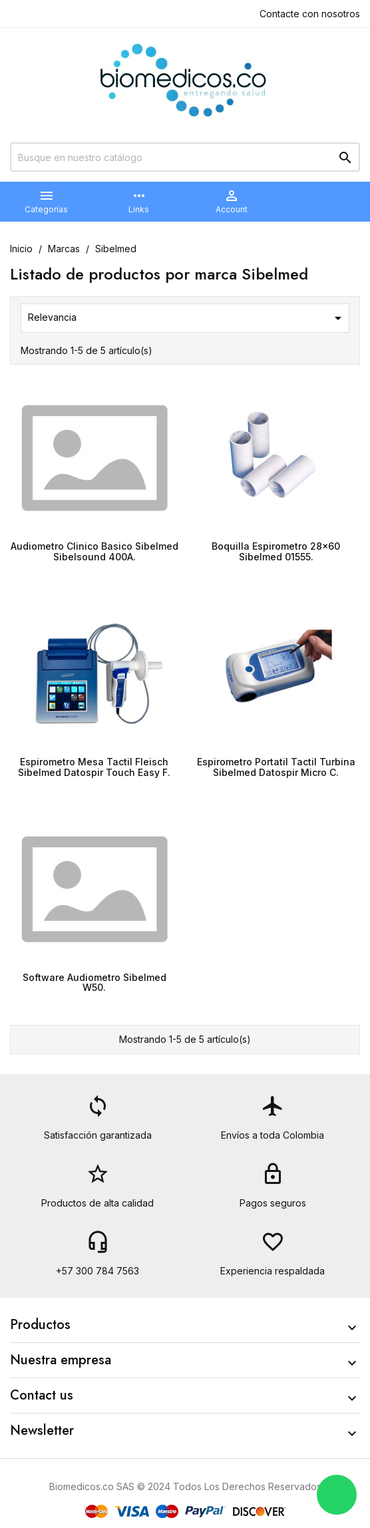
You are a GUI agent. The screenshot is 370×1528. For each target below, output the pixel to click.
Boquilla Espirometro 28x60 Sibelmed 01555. (276, 551)
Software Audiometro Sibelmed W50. (94, 982)
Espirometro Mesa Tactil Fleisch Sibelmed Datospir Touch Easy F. (94, 766)
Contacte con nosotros (310, 13)
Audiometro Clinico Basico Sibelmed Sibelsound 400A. (94, 551)
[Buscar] (185, 157)
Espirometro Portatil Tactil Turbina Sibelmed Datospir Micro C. (276, 766)
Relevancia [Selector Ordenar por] (187, 318)
